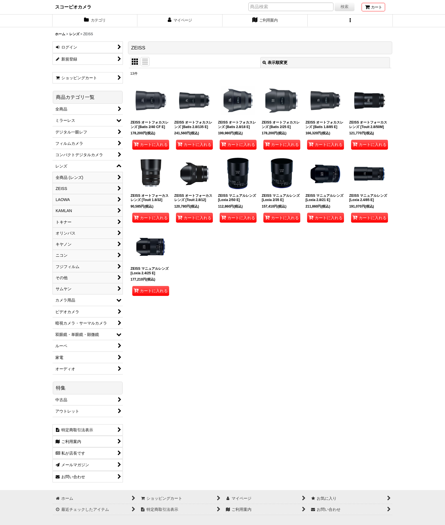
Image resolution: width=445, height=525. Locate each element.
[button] (350, 20)
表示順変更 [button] (275, 62)
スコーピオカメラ (73, 6)
